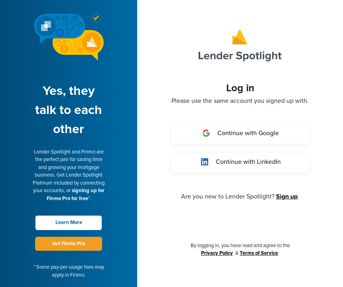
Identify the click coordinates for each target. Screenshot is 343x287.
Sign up (287, 197)
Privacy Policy (217, 253)
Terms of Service (259, 253)
